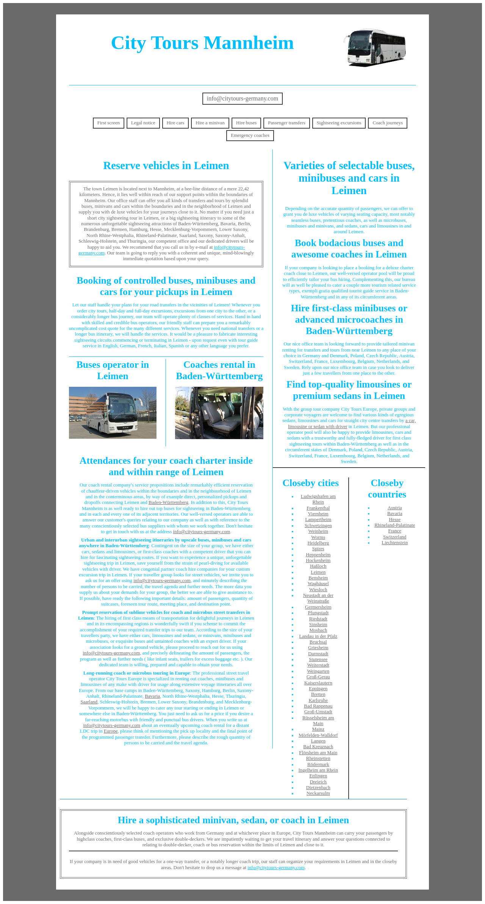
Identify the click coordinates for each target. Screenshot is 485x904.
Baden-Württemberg (168, 502)
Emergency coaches (250, 135)
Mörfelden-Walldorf (318, 735)
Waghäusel (318, 583)
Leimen (318, 572)
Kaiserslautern (318, 683)
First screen (108, 123)
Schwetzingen (318, 525)
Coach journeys (387, 123)
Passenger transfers (286, 123)
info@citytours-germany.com (242, 98)
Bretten (318, 694)
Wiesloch (318, 589)
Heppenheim (318, 554)
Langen (318, 741)
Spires (318, 548)
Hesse (395, 519)
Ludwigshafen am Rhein (318, 499)
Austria (395, 507)
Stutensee (318, 659)
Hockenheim (318, 560)
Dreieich (318, 782)
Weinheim (318, 531)
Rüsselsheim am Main (318, 720)
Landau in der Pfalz (318, 636)
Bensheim (318, 578)
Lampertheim (318, 519)
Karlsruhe (318, 700)
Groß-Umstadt (318, 711)
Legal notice (143, 123)
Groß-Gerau (318, 677)
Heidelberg (318, 543)
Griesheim (318, 647)
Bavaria (152, 696)
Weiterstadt (318, 665)
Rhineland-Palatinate (394, 525)
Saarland (88, 702)
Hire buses (246, 123)
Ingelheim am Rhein (318, 770)
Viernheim (318, 513)
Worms (318, 537)
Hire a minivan (210, 123)
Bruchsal (318, 642)
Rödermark (318, 764)
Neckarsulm (318, 793)
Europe (111, 731)
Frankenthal (318, 508)
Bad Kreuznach (318, 746)
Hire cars (176, 123)
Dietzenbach (318, 787)
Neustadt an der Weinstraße (318, 598)
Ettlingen (318, 775)
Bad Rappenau (318, 706)
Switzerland (394, 537)
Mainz (318, 729)
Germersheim (318, 607)
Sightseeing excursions (339, 123)
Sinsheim (318, 624)
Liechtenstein (395, 542)
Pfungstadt (318, 612)
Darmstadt (318, 653)
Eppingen (318, 688)
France (394, 531)
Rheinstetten (318, 758)
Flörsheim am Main (318, 752)
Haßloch (318, 566)
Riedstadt (318, 619)
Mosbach (318, 630)
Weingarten (318, 671)
